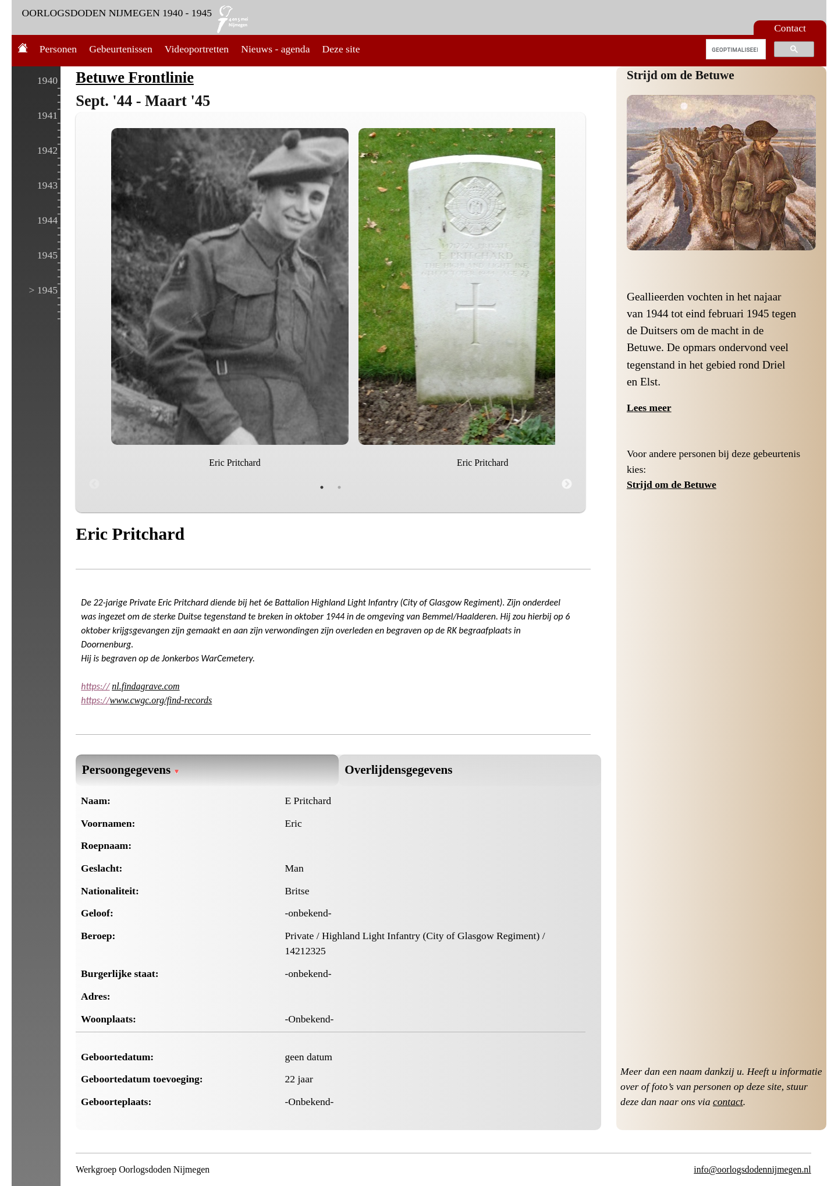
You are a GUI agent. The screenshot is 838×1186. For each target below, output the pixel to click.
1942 (47, 150)
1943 (47, 185)
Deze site (341, 49)
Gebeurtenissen (120, 49)
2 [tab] (339, 487)
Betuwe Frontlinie (135, 77)
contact (728, 1101)
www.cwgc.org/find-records (161, 700)
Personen (58, 49)
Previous (94, 484)
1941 (47, 115)
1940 (47, 80)
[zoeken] (735, 49)
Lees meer (649, 407)
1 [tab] (322, 487)
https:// (95, 686)
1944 (47, 220)
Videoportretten (197, 49)
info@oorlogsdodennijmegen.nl (752, 1169)
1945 (47, 255)
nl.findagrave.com (145, 686)
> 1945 (43, 290)
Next (567, 484)
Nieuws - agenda (275, 49)
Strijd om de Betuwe (680, 75)
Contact (790, 28)
